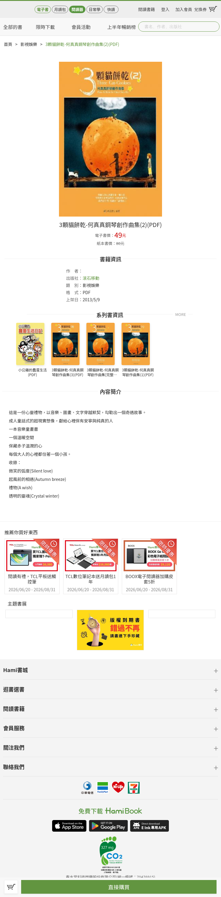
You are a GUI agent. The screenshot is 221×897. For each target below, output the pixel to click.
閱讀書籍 (146, 8)
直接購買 (119, 887)
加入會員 (183, 8)
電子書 (43, 9)
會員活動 (81, 26)
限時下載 (45, 26)
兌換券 (200, 8)
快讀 (111, 9)
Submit (214, 26)
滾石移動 (91, 278)
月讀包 (60, 9)
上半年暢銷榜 (121, 26)
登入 (165, 8)
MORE (180, 314)
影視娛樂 (29, 44)
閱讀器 (77, 9)
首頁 (8, 44)
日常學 (94, 9)
